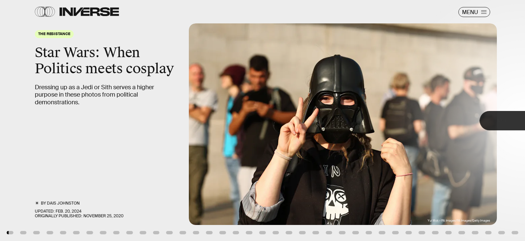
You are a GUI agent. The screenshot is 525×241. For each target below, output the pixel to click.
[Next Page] (349, 120)
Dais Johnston (63, 203)
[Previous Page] (86, 120)
